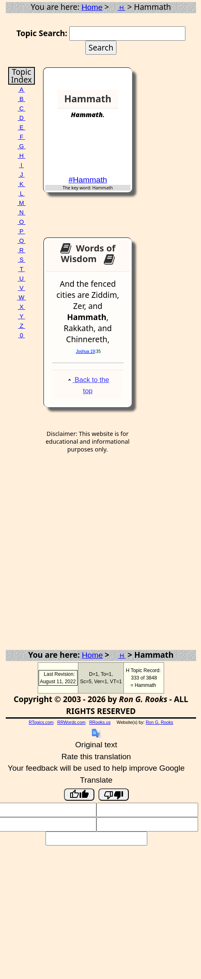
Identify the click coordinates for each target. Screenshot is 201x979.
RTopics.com (41, 722)
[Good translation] (79, 794)
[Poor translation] (113, 794)
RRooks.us (99, 722)
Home (92, 7)
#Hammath (88, 179)
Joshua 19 (85, 351)
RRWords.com (71, 722)
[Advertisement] (98, 150)
